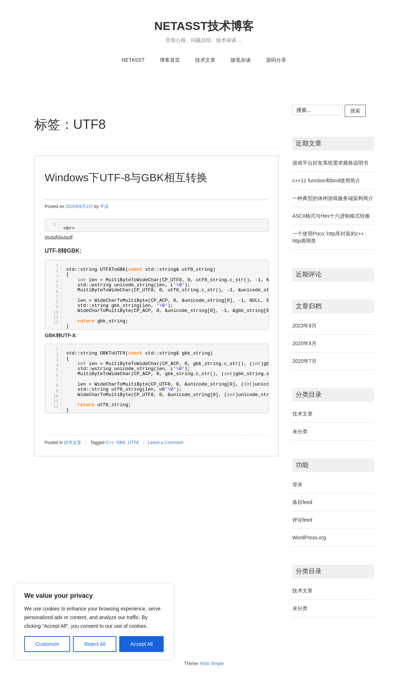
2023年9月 (304, 326)
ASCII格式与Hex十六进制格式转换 (331, 216)
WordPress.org (309, 537)
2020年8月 (304, 343)
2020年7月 (304, 361)
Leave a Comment (165, 442)
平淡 (104, 206)
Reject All (94, 644)
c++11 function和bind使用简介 (326, 180)
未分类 (300, 431)
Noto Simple (212, 663)
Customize (47, 644)
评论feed (302, 520)
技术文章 (205, 60)
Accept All (141, 644)
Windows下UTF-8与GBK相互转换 (126, 177)
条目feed (302, 502)
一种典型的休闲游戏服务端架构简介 (332, 198)
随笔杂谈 (241, 60)
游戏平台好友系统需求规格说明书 (330, 163)
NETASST (133, 60)
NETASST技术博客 (204, 25)
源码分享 (276, 60)
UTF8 (133, 442)
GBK (120, 442)
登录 (297, 484)
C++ (110, 442)
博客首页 (170, 60)
